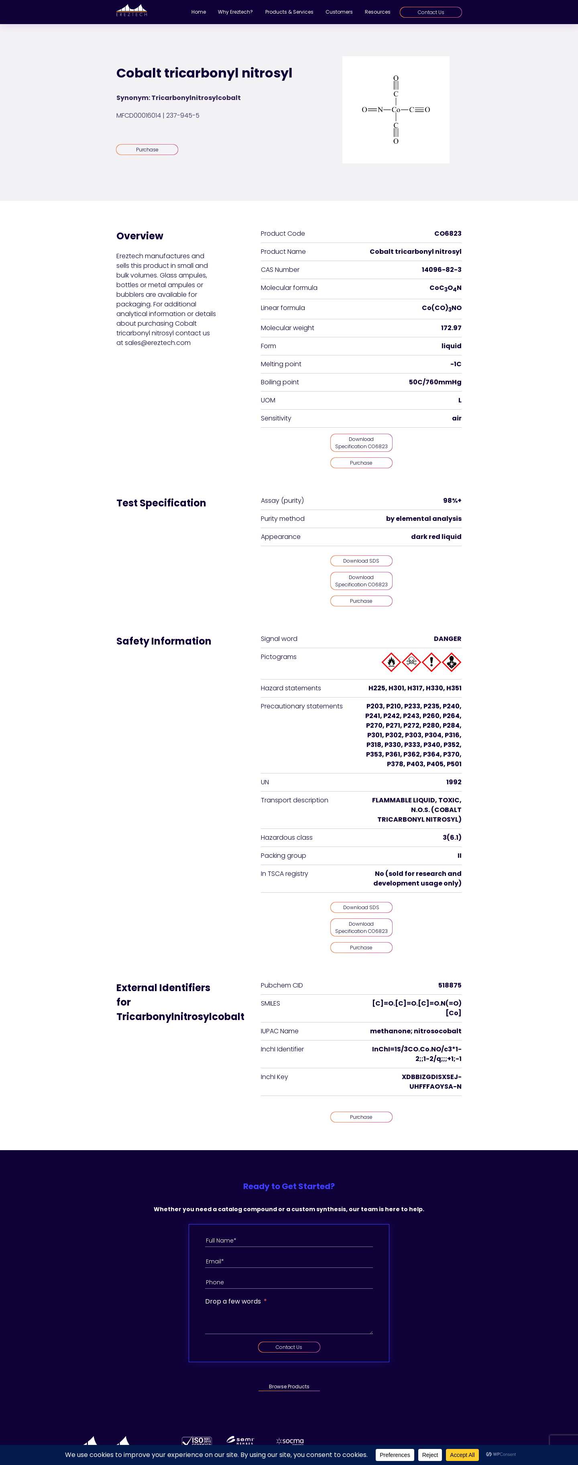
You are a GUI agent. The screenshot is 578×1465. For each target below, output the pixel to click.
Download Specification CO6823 (361, 443)
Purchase (147, 149)
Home (198, 11)
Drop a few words (233, 1301)
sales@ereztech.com (158, 342)
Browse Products (289, 1386)
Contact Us (431, 12)
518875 (450, 985)
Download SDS (361, 560)
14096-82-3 (442, 269)
